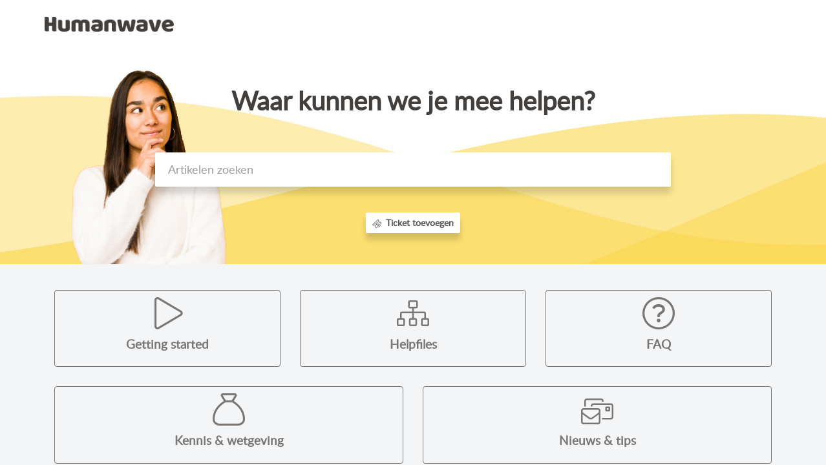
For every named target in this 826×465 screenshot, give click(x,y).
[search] (413, 169)
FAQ (658, 344)
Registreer (723, 23)
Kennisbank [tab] (597, 23)
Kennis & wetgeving (229, 440)
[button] (766, 24)
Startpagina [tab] (532, 23)
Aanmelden (662, 23)
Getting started (167, 344)
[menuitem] (662, 24)
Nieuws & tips (597, 440)
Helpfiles (413, 344)
